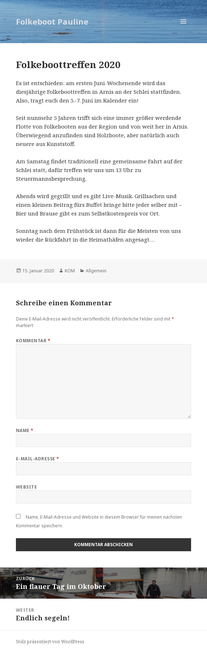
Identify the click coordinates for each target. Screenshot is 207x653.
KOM (70, 271)
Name (25, 430)
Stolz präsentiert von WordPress (50, 642)
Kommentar (33, 341)
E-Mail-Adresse (37, 459)
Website (26, 487)
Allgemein (96, 271)
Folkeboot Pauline (52, 21)
